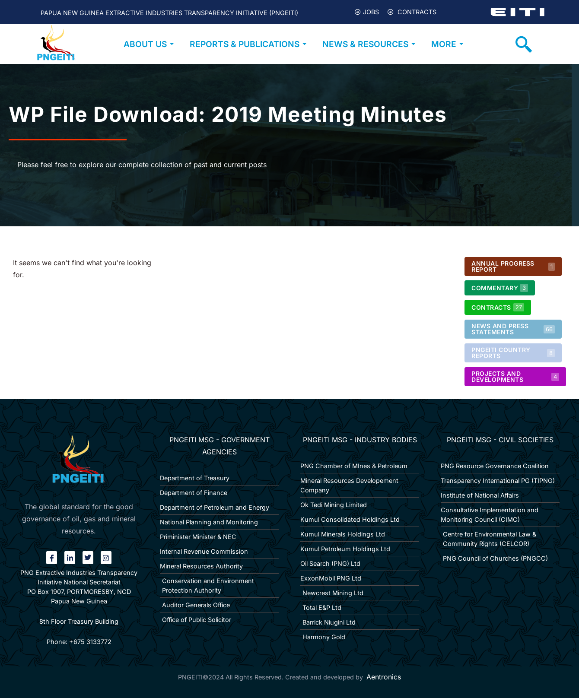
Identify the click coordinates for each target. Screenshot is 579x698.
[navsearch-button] (523, 44)
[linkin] (69, 557)
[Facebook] (51, 557)
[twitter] (88, 557)
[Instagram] (106, 557)
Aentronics (383, 677)
